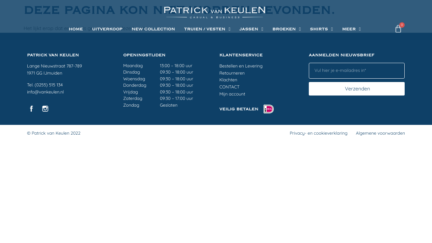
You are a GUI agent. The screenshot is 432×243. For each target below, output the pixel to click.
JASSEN (251, 29)
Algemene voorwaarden (380, 133)
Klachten (228, 80)
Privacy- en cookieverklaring (318, 133)
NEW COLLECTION (153, 29)
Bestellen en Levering (241, 66)
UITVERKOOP (107, 29)
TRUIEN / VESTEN (207, 29)
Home (76, 29)
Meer (351, 29)
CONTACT (229, 87)
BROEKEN (286, 29)
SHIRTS (321, 29)
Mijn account (232, 94)
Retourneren (232, 73)
